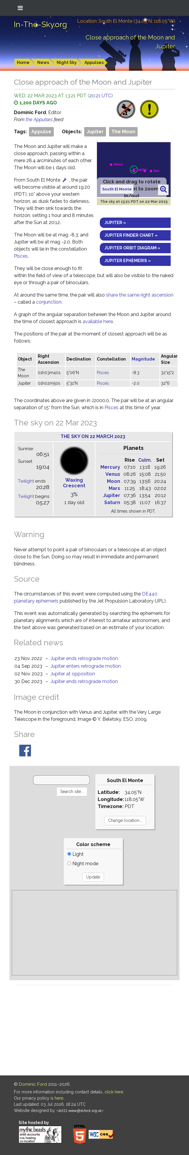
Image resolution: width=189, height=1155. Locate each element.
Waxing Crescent (74, 482)
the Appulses (40, 119)
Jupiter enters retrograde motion (85, 666)
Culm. (145, 460)
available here (98, 321)
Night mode (82, 863)
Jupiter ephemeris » (128, 260)
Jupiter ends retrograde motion (84, 658)
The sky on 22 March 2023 (93, 436)
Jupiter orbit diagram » (132, 248)
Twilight (26, 481)
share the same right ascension (139, 295)
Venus (112, 474)
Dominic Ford (33, 1084)
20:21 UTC (100, 95)
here (59, 1098)
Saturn (112, 502)
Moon (113, 481)
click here (114, 1092)
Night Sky (67, 62)
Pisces (21, 256)
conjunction (48, 302)
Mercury (110, 467)
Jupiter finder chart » (131, 235)
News (43, 62)
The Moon (123, 131)
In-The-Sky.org (40, 24)
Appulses (94, 62)
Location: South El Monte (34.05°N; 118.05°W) (126, 21)
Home (23, 62)
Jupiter (95, 131)
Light (75, 854)
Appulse (41, 131)
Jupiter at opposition (72, 674)
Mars (114, 488)
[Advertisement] (94, 932)
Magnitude (143, 359)
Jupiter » (115, 222)
